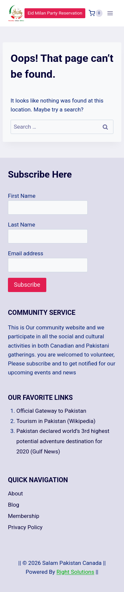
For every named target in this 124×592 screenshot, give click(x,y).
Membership (23, 516)
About (15, 493)
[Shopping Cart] (96, 13)
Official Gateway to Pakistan (51, 410)
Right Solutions (75, 572)
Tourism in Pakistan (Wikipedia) (56, 421)
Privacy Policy (25, 527)
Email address (25, 253)
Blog (13, 504)
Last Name (21, 224)
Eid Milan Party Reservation (55, 13)
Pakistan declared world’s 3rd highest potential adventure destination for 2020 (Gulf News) (63, 441)
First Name (21, 195)
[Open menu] (110, 13)
